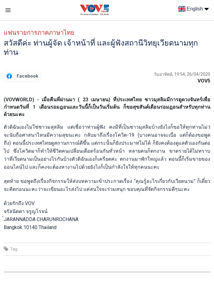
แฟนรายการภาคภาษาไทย (39, 32)
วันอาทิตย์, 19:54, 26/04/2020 (182, 74)
